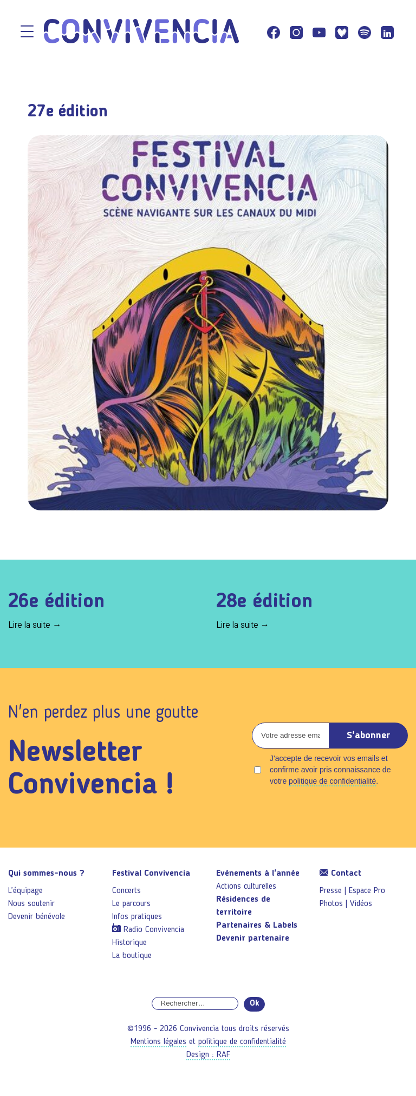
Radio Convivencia (153, 930)
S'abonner (369, 735)
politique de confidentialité (332, 781)
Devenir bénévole (36, 917)
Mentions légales (158, 1042)
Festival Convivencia (151, 873)
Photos (331, 904)
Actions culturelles (246, 886)
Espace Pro (367, 891)
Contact (340, 873)
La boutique (132, 955)
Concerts (126, 891)
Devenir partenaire (252, 938)
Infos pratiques (137, 917)
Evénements (258, 873)
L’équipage (25, 891)
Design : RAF (208, 1055)
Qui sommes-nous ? (46, 873)
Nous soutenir (31, 904)
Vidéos (361, 904)
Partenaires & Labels (256, 925)
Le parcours (131, 904)
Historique (129, 943)
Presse (331, 891)
